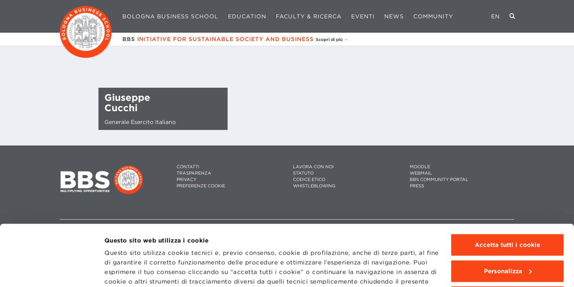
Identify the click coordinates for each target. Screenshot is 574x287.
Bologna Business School (170, 16)
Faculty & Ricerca (309, 16)
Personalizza (508, 210)
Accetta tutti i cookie (507, 184)
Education (247, 16)
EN (495, 16)
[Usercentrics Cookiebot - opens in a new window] (51, 271)
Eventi (363, 16)
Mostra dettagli (128, 271)
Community (433, 16)
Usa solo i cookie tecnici (507, 236)
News (394, 16)
